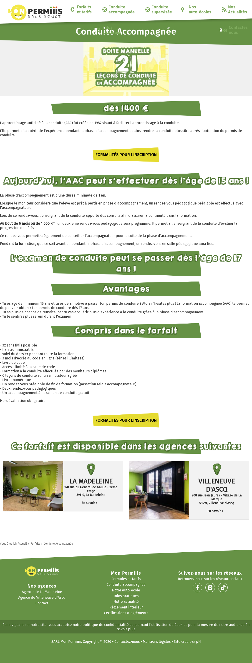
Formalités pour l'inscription (126, 154)
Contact (41, 603)
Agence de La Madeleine (42, 592)
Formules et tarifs (126, 579)
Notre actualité (126, 601)
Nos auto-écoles (200, 10)
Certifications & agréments (126, 613)
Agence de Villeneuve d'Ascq (42, 597)
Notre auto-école (126, 590)
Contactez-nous (127, 641)
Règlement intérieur (126, 607)
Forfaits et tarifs (84, 10)
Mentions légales (157, 641)
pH (198, 641)
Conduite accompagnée (121, 10)
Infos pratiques (112, 30)
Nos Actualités (237, 10)
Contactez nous (238, 30)
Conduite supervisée (161, 10)
